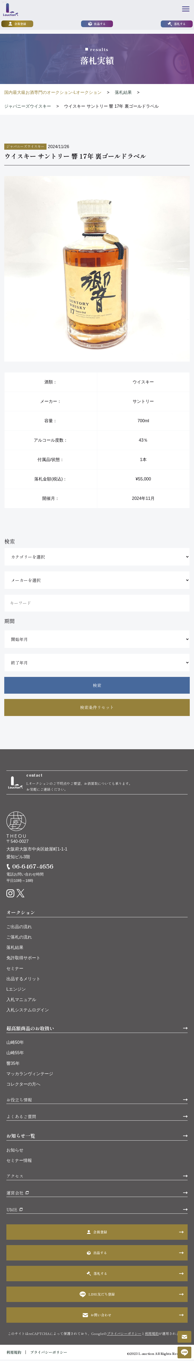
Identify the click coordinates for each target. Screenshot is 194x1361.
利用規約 (152, 1335)
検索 (97, 685)
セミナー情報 (19, 1162)
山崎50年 (15, 1044)
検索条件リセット (97, 707)
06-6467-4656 (32, 867)
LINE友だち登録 (97, 1295)
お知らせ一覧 (20, 1137)
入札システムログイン (27, 1011)
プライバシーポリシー (124, 1335)
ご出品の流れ (19, 928)
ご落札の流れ (19, 938)
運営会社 (14, 1194)
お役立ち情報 (19, 1101)
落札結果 (14, 949)
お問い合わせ (97, 1316)
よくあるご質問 (21, 1118)
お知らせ (14, 1151)
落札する (176, 24)
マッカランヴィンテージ (29, 1075)
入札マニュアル (21, 1001)
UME (11, 1211)
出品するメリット (23, 980)
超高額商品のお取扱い (30, 1029)
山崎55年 (15, 1054)
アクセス (14, 1177)
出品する (97, 24)
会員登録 (17, 24)
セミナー (14, 970)
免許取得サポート (23, 959)
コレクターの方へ (23, 1085)
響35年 (13, 1064)
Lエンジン (16, 991)
